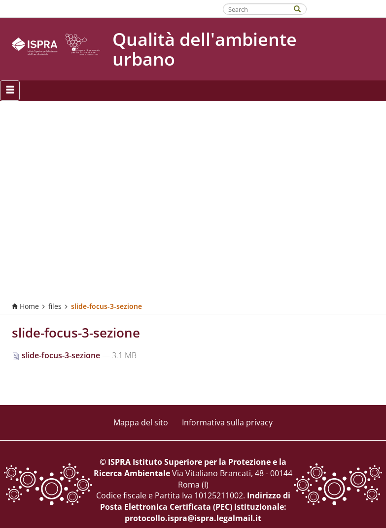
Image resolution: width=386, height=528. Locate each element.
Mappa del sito (140, 422)
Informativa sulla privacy (227, 422)
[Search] (302, 8)
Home (25, 306)
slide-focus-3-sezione (57, 355)
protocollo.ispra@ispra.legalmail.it (193, 518)
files (55, 306)
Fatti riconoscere (346, 8)
